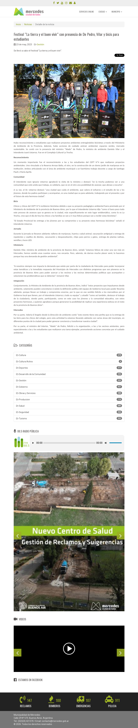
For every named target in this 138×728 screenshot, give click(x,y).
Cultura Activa (69, 361)
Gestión (40, 44)
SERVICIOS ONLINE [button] (86, 11)
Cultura (69, 355)
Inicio (18, 24)
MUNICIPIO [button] (117, 11)
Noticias (28, 24)
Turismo (69, 418)
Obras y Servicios (69, 393)
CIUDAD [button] (102, 11)
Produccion (69, 399)
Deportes (69, 367)
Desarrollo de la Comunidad (69, 374)
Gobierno (69, 386)
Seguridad (69, 412)
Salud (69, 405)
